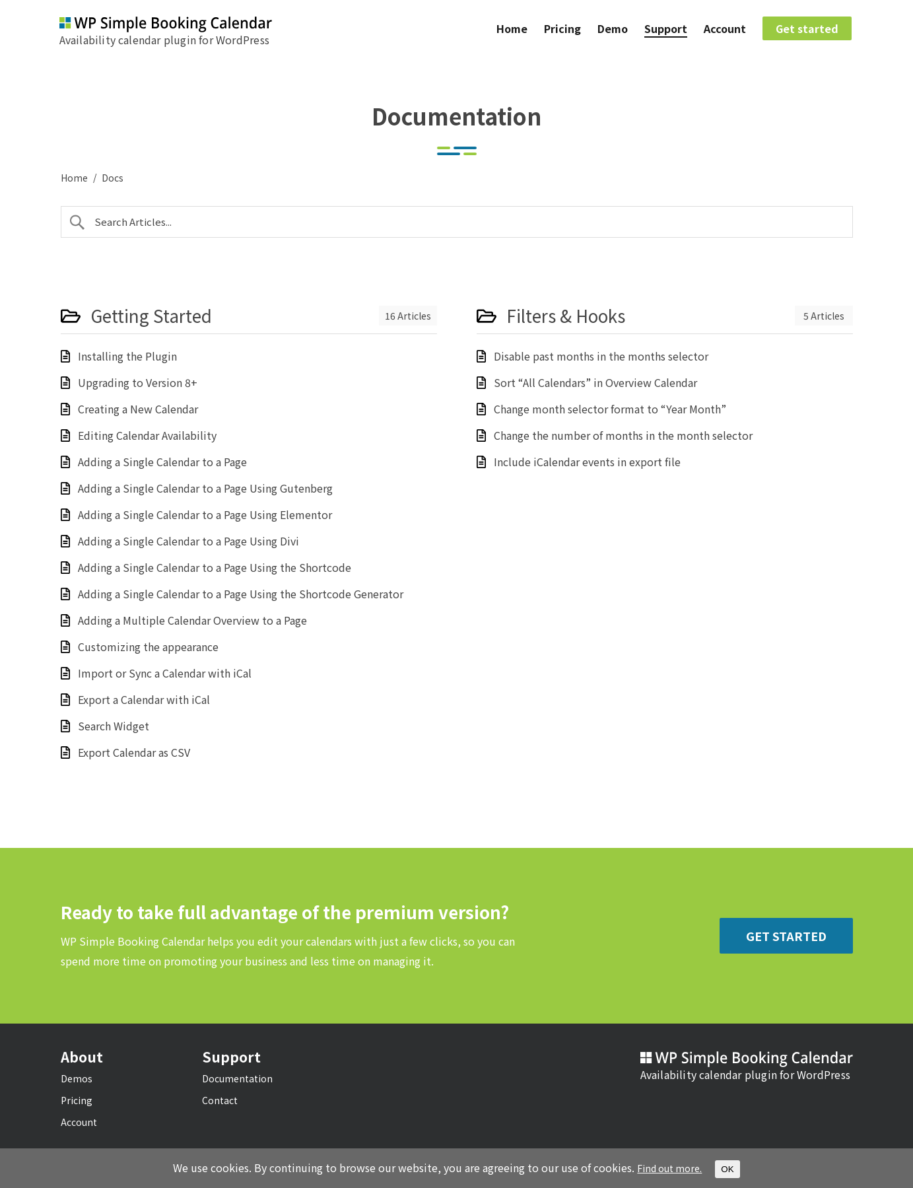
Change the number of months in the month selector (623, 435)
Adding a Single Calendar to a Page (162, 462)
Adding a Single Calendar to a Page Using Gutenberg (205, 488)
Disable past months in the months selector (601, 356)
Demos (76, 1078)
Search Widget (113, 726)
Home (511, 30)
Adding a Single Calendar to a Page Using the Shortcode (214, 567)
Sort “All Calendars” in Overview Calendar (595, 382)
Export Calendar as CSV (134, 752)
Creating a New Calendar (138, 409)
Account (725, 30)
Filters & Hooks (565, 315)
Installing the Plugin (127, 356)
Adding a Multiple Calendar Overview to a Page (192, 620)
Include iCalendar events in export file (587, 462)
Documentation (237, 1078)
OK (732, 1169)
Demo (612, 30)
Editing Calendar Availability (147, 435)
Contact (220, 1100)
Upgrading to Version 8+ (137, 382)
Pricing (562, 30)
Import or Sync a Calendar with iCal (165, 673)
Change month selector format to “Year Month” (610, 409)
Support (665, 30)
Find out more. (669, 1168)
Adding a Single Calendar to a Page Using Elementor (205, 514)
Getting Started (151, 315)
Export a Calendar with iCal (144, 699)
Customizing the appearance (148, 646)
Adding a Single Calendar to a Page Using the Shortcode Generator (240, 594)
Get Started (786, 935)
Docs (112, 177)
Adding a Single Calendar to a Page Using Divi (188, 541)
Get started (807, 30)
